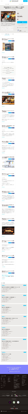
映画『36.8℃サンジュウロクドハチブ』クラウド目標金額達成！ (8, 111)
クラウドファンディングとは (17, 378)
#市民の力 (4, 28)
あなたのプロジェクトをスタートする (14, 371)
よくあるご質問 (23, 380)
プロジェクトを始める (21, 4)
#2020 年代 (23, 379)
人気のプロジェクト (9, 378)
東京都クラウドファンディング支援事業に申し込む (17, 386)
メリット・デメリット (16, 381)
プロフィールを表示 (23, 31)
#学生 (1, 28)
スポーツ (4, 385)
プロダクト (4, 381)
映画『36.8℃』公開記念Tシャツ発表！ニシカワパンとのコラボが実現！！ (8, 142)
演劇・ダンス (4, 382)
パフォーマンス (2, 385)
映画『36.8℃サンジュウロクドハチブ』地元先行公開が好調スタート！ (8, 219)
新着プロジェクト (9, 380)
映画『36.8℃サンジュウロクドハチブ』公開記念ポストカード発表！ (8, 256)
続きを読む (3, 52)
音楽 (3, 379)
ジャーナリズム (2, 387)
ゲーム (4, 380)
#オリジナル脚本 (11, 28)
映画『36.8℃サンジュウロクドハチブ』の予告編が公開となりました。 (8, 271)
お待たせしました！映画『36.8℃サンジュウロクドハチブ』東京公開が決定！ (8, 92)
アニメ (1, 380)
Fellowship (15, 382)
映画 (15, 9)
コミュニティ (2, 381)
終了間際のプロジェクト (9, 382)
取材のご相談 (23, 382)
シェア (18, 27)
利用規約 (23, 383)
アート (4, 378)
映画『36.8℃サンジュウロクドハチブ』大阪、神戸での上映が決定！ (8, 39)
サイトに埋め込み (25, 27)
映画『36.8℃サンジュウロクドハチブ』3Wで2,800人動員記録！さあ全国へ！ (8, 192)
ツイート (21, 27)
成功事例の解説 (15, 380)
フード (4, 386)
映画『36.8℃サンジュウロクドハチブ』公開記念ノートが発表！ (8, 241)
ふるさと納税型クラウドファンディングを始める (17, 385)
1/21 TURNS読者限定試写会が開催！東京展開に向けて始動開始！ (8, 157)
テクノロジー (4, 384)
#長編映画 (7, 28)
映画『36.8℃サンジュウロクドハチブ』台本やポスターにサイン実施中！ (8, 174)
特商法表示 (23, 385)
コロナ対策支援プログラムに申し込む (17, 388)
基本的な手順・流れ (16, 379)
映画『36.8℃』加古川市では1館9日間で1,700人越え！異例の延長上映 (8, 205)
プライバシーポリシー (24, 384)
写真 (1, 379)
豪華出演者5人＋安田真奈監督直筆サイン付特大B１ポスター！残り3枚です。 (8, 126)
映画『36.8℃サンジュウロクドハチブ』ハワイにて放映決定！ (8, 78)
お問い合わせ (23, 381)
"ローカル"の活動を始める (17, 383)
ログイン (13, 72)
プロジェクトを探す (7, 4)
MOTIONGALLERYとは (24, 378)
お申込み (15, 377)
